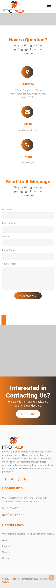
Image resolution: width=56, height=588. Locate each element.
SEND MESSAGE (28, 296)
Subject (6, 236)
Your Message (9, 263)
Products (6, 546)
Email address (9, 223)
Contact (6, 558)
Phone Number (9, 250)
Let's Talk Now (28, 414)
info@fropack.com (28, 130)
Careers (6, 552)
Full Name (7, 209)
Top (52, 578)
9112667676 (28, 163)
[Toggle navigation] (49, 7)
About (5, 540)
